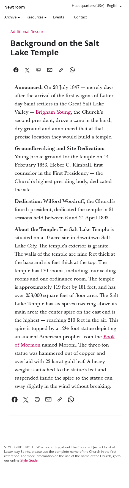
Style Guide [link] (29, 460)
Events (58, 17)
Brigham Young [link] (53, 112)
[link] (14, 399)
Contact (80, 17)
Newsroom (14, 7)
